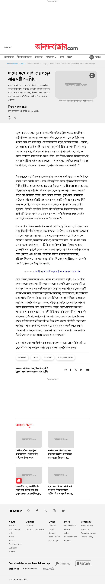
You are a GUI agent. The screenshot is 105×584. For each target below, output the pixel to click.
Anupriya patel (65, 357)
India (22, 64)
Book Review (54, 536)
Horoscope (53, 540)
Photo (67, 529)
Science (12, 551)
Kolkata (12, 525)
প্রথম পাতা (9, 57)
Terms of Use (87, 525)
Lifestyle (52, 525)
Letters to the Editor (35, 529)
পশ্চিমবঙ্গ (51, 57)
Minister (22, 357)
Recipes (52, 533)
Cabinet (48, 357)
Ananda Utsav (70, 525)
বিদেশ (69, 57)
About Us (85, 529)
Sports (12, 540)
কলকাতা (39, 57)
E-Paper (8, 47)
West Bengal (14, 529)
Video (66, 533)
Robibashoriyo (70, 536)
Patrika (67, 540)
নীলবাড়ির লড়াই (24, 57)
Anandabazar (12, 64)
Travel (51, 529)
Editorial (29, 525)
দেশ (62, 57)
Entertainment (15, 544)
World (11, 536)
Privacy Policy (87, 536)
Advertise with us (88, 533)
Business (13, 547)
